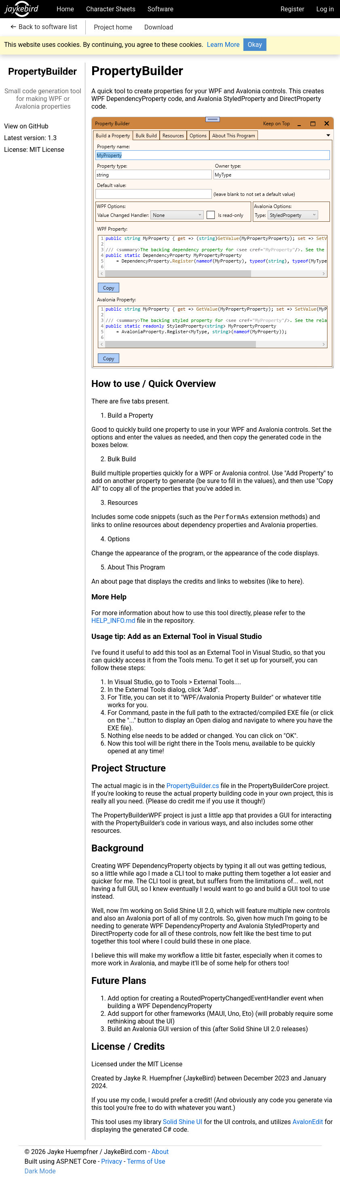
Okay (255, 44)
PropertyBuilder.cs (193, 786)
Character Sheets (110, 9)
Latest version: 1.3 (30, 138)
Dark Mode (40, 1171)
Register (292, 9)
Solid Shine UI (183, 1123)
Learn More (223, 44)
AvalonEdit (308, 1123)
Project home (113, 27)
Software (160, 9)
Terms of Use (146, 1161)
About (160, 1152)
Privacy (111, 1161)
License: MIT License (34, 149)
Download (158, 27)
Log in (325, 9)
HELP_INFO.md (113, 621)
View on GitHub (26, 126)
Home (65, 9)
